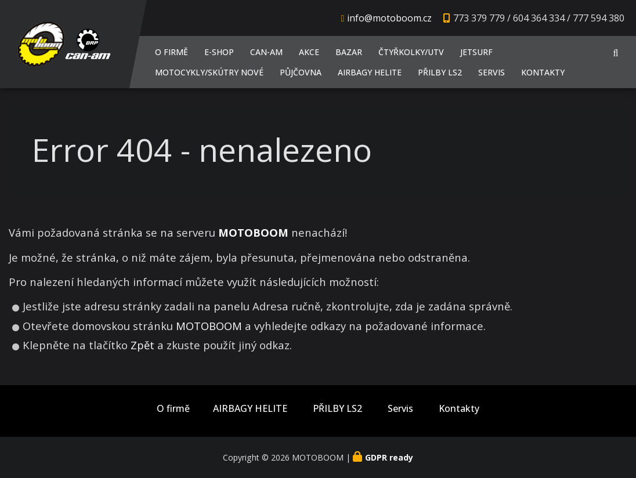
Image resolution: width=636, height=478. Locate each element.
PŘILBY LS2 (440, 72)
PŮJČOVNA (300, 72)
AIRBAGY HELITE (370, 72)
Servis (491, 72)
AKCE (309, 51)
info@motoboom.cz (389, 18)
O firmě (171, 51)
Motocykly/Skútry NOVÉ (209, 72)
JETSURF (476, 51)
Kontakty (543, 72)
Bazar (348, 51)
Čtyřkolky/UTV (411, 51)
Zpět (142, 345)
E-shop (219, 51)
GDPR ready (389, 457)
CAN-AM (266, 51)
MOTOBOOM (209, 325)
